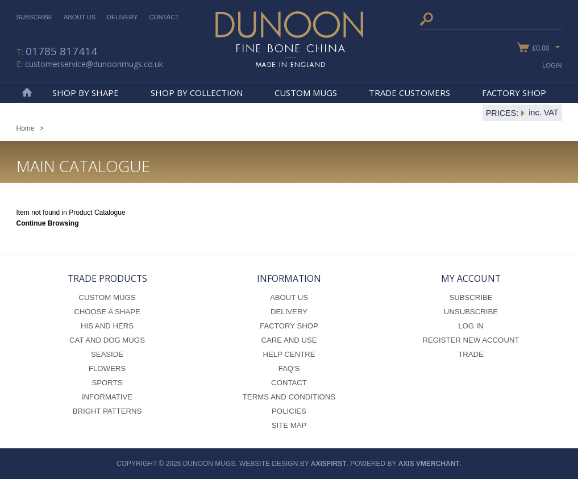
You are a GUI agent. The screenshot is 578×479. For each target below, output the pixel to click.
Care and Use (289, 340)
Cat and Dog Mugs (107, 340)
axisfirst (329, 464)
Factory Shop (514, 92)
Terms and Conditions (289, 397)
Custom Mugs (306, 92)
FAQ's (289, 368)
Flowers (107, 368)
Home (26, 92)
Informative (107, 397)
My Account (471, 278)
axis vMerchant (429, 464)
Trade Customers (409, 92)
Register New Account (471, 340)
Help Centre (289, 354)
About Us (79, 17)
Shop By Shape (85, 92)
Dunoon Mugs (289, 39)
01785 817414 (61, 51)
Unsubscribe (471, 311)
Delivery (122, 17)
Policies (289, 411)
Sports (107, 382)
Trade (471, 354)
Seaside (107, 354)
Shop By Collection (197, 92)
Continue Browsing (47, 223)
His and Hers (107, 326)
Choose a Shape (107, 311)
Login (552, 65)
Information (289, 278)
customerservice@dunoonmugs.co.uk (94, 64)
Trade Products (107, 278)
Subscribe (34, 17)
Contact (163, 17)
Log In (471, 326)
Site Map (289, 425)
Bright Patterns (107, 411)
